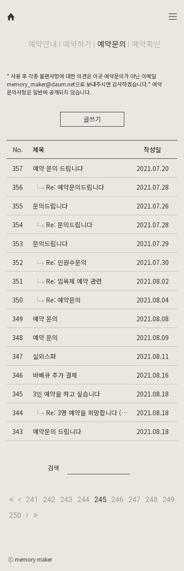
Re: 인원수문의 (62, 262)
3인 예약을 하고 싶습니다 (66, 393)
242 (49, 499)
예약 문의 (45, 318)
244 (83, 499)
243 (66, 499)
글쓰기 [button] (92, 119)
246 (117, 499)
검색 (53, 467)
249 (168, 499)
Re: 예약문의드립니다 (70, 187)
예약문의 (111, 43)
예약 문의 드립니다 (58, 168)
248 (151, 499)
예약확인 (146, 43)
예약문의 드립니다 (57, 431)
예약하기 (77, 43)
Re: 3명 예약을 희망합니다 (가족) (82, 412)
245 (100, 499)
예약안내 (42, 43)
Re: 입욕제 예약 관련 (69, 281)
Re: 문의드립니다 (64, 224)
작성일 (152, 149)
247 (134, 499)
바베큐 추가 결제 (55, 375)
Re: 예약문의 (59, 299)
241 (32, 499)
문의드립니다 (50, 205)
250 (15, 515)
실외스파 (44, 356)
